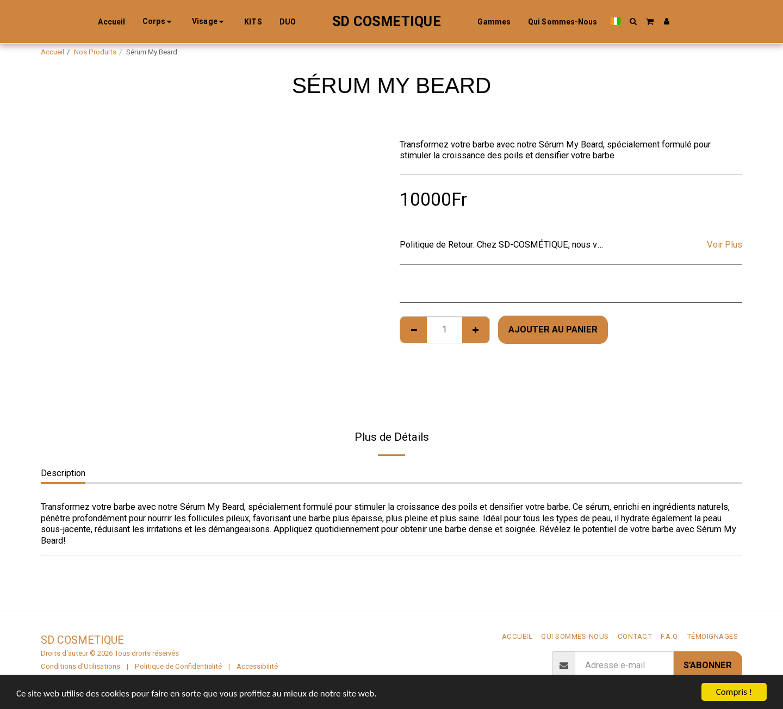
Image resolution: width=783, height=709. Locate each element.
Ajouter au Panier (553, 329)
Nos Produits (95, 52)
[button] (633, 21)
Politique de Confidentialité (178, 666)
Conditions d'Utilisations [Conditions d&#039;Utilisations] (80, 666)
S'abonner (707, 665)
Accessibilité (257, 666)
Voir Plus (724, 244)
